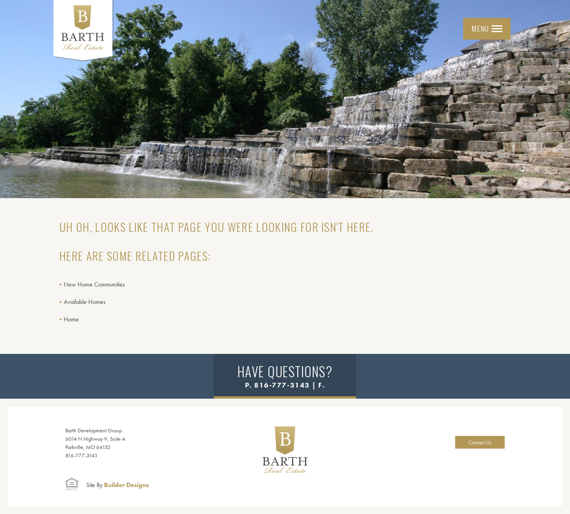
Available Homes (85, 302)
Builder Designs (117, 485)
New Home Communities (94, 284)
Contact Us (480, 442)
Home (71, 319)
